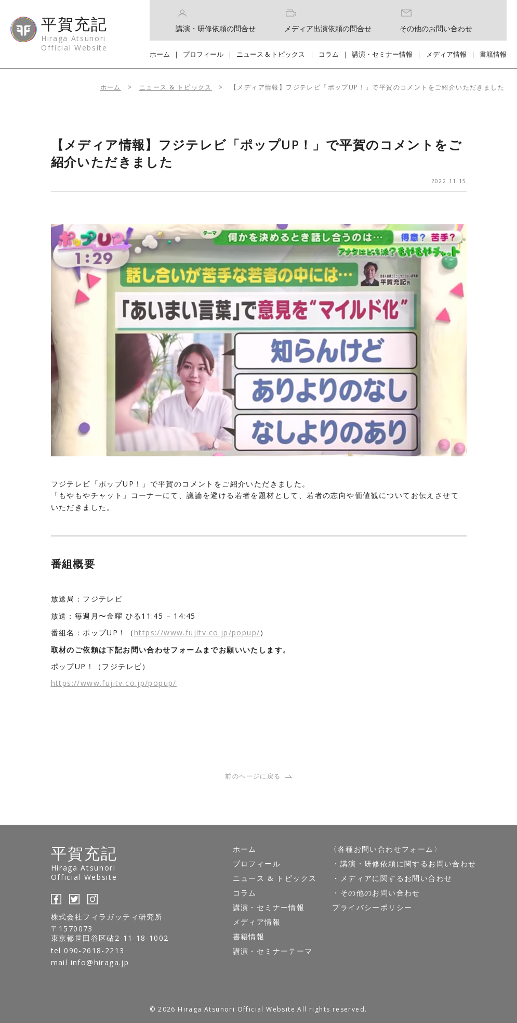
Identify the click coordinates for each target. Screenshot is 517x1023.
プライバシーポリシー (372, 907)
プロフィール (203, 54)
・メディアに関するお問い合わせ (392, 878)
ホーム (160, 54)
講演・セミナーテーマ (273, 951)
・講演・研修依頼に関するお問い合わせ (404, 863)
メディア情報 (446, 54)
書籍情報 (493, 54)
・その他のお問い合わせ (376, 893)
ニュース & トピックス (270, 54)
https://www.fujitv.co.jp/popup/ (197, 632)
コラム (329, 54)
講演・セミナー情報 (382, 54)
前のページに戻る (258, 776)
